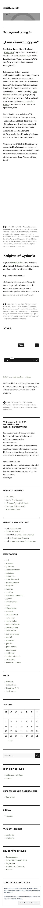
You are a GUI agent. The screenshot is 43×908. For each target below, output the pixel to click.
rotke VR (9, 637)
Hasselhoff (7, 236)
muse (10, 311)
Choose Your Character (14, 500)
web (24, 244)
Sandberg (17, 241)
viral (20, 244)
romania (17, 314)
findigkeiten (10, 586)
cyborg (26, 405)
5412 (7, 560)
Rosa (7, 328)
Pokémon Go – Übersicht (15, 867)
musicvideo (23, 311)
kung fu (6, 309)
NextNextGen (11, 631)
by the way (10, 567)
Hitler (14, 236)
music (5, 241)
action (15, 405)
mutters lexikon (11, 621)
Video (16, 244)
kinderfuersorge (11, 602)
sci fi (23, 314)
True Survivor (8, 244)
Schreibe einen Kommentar (13, 246)
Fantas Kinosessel (29, 227)
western (36, 316)
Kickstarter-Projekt (24, 56)
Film (32, 234)
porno (30, 311)
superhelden (8, 316)
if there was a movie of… (15, 595)
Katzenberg (21, 236)
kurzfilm (17, 239)
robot (12, 314)
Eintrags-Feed (11, 685)
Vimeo (28, 377)
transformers (27, 316)
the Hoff (29, 241)
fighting (6, 407)
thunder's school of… (13, 656)
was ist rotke (10, 659)
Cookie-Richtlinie (17, 899)
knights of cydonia (29, 306)
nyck (8, 227)
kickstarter (30, 236)
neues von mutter (12, 627)
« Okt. (10, 741)
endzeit (32, 405)
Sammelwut (10, 640)
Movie (33, 239)
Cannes (17, 234)
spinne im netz (21, 229)
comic (21, 405)
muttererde (11, 8)
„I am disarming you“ (21, 42)
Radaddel (9, 870)
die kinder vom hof (13, 570)
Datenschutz (10, 797)
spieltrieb (9, 643)
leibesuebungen (11, 608)
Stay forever (10, 838)
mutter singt (10, 618)
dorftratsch (10, 573)
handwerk (9, 589)
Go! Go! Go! (10, 497)
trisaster (8, 778)
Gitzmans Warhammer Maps (16, 860)
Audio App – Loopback (14, 775)
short (24, 241)
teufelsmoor (10, 653)
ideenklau (9, 592)
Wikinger (29, 244)
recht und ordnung (12, 634)
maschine (33, 309)
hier (8, 295)
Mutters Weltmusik (13, 624)
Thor (34, 241)
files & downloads (12, 583)
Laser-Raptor (26, 239)
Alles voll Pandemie (13, 509)
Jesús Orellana (18, 377)
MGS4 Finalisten (12, 615)
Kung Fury (9, 52)
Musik (11, 241)
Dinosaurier (25, 234)
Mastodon (9, 816)
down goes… (10, 576)
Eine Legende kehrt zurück (15, 506)
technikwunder (11, 650)
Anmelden (9, 682)
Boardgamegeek (12, 857)
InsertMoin (10, 835)
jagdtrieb (6, 229)
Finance (8, 532)
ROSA (5, 377)
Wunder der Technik (13, 663)
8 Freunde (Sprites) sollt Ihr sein (17, 503)
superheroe (18, 316)
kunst (13, 229)
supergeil (33, 314)
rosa (22, 407)
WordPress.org (11, 691)
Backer (11, 234)
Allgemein (9, 563)
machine (25, 309)
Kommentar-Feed (12, 688)
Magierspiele (10, 863)
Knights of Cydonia (19, 256)
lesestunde (9, 611)
